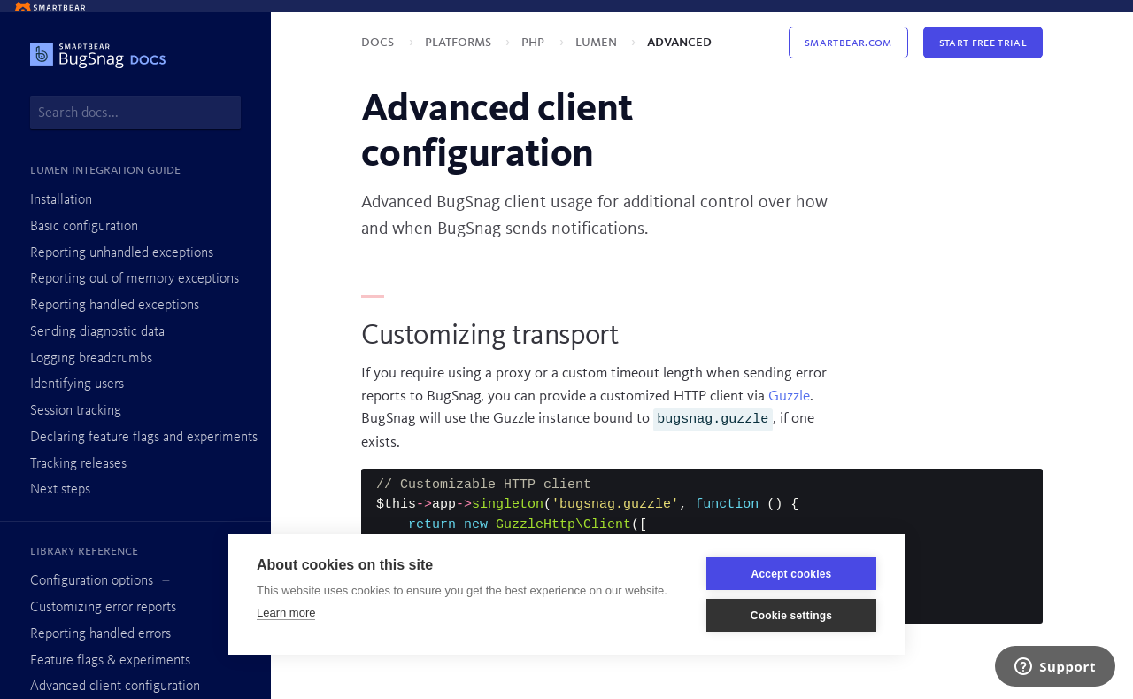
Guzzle (789, 396)
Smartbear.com (848, 42)
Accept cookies (791, 574)
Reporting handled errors (100, 634)
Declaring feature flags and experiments (144, 438)
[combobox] (135, 112)
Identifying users (77, 384)
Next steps (60, 490)
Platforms (460, 42)
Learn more (286, 612)
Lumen (597, 42)
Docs (379, 42)
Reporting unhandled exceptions (121, 253)
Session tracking (75, 411)
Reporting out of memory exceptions (134, 279)
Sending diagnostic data (97, 332)
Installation (61, 200)
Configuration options (91, 581)
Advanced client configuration (115, 687)
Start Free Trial (983, 42)
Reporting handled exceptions (114, 306)
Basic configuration (84, 227)
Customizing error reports (103, 608)
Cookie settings (791, 616)
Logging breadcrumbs (91, 359)
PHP (534, 42)
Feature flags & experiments (110, 661)
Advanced (679, 42)
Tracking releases (78, 464)
